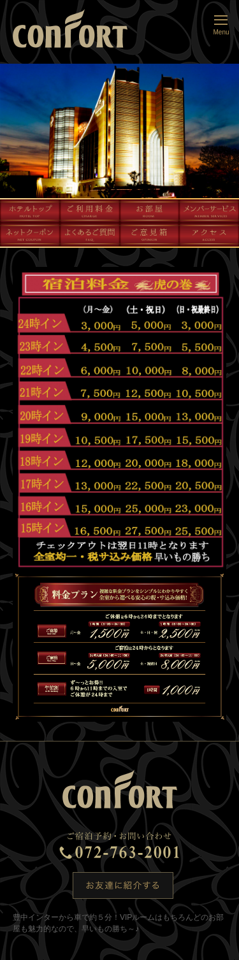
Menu (221, 24)
